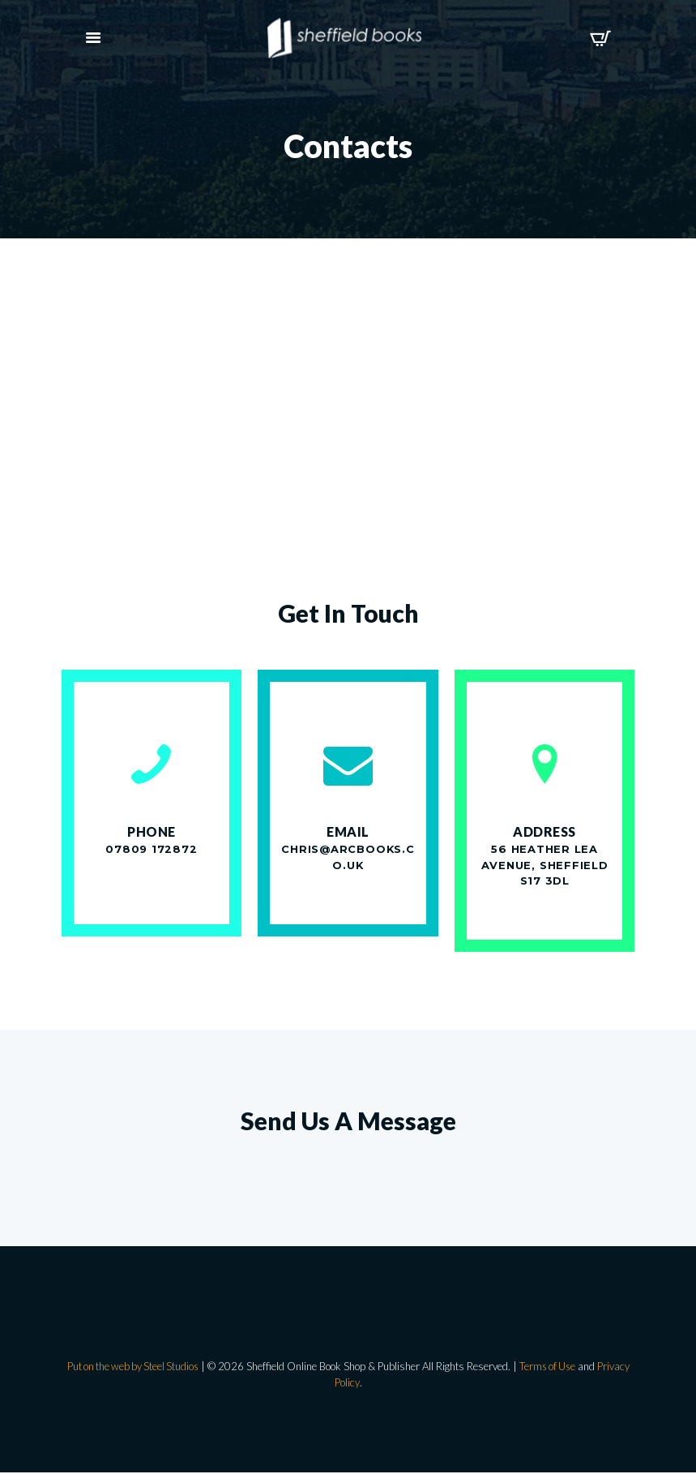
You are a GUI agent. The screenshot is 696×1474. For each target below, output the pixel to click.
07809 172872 (151, 849)
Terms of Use (549, 1367)
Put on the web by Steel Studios (130, 1367)
